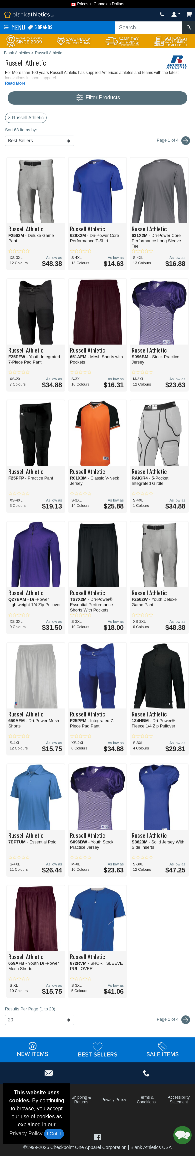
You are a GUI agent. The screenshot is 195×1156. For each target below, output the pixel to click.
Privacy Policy (26, 1133)
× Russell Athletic (26, 117)
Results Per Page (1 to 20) (30, 1008)
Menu (13, 27)
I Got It (54, 1133)
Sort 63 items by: (21, 129)
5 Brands (39, 27)
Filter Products (97, 97)
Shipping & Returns (81, 1099)
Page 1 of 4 (173, 1019)
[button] (182, 1135)
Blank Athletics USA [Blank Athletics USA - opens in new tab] (151, 1147)
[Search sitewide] (149, 27)
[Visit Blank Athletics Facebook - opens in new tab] (97, 1136)
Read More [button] (15, 83)
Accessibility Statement (179, 1099)
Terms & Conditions (146, 1099)
